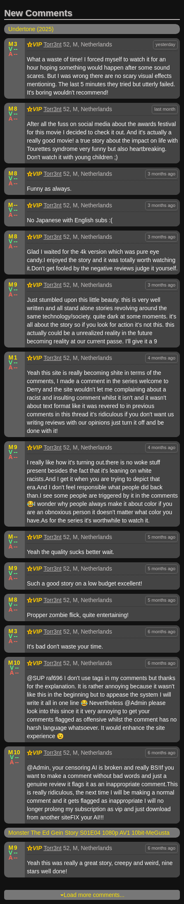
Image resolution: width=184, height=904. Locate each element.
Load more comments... (92, 895)
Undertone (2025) (31, 29)
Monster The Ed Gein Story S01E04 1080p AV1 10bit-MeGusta (89, 832)
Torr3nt (52, 44)
